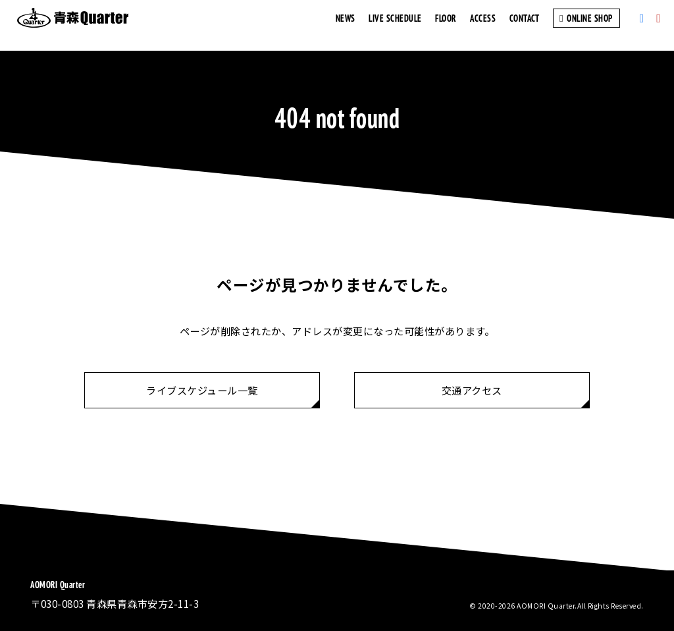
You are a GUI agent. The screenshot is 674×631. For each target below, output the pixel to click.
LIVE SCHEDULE (395, 25)
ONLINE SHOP (586, 25)
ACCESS (483, 25)
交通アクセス (472, 390)
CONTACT (524, 25)
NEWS (345, 25)
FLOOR (446, 25)
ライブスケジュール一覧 (202, 390)
